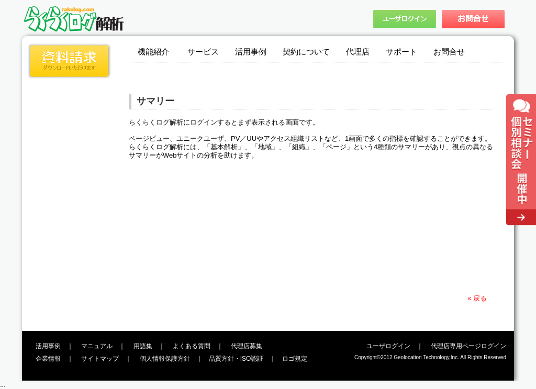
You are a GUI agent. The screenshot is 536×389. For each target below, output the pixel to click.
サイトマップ (100, 358)
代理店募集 (246, 346)
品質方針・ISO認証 (236, 358)
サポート (401, 51)
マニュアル (97, 346)
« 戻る (477, 298)
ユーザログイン (388, 346)
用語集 (142, 346)
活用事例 (250, 51)
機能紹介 (153, 51)
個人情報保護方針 (165, 358)
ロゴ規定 (294, 358)
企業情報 (48, 358)
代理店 (358, 51)
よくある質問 (191, 346)
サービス (203, 51)
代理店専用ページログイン (468, 346)
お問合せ (449, 51)
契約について (306, 51)
